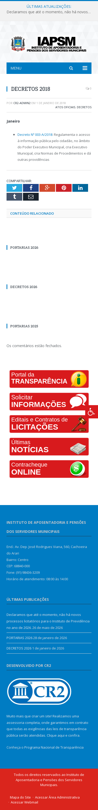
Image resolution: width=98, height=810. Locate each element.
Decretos (84, 107)
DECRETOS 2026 (23, 286)
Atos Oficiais (65, 107)
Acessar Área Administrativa (57, 797)
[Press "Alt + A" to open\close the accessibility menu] (91, 411)
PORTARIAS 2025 (24, 326)
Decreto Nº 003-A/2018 (35, 134)
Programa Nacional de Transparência (54, 747)
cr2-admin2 (22, 103)
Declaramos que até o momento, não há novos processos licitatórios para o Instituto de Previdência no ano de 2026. (50, 12)
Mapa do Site (20, 797)
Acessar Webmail (24, 802)
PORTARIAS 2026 (24, 247)
